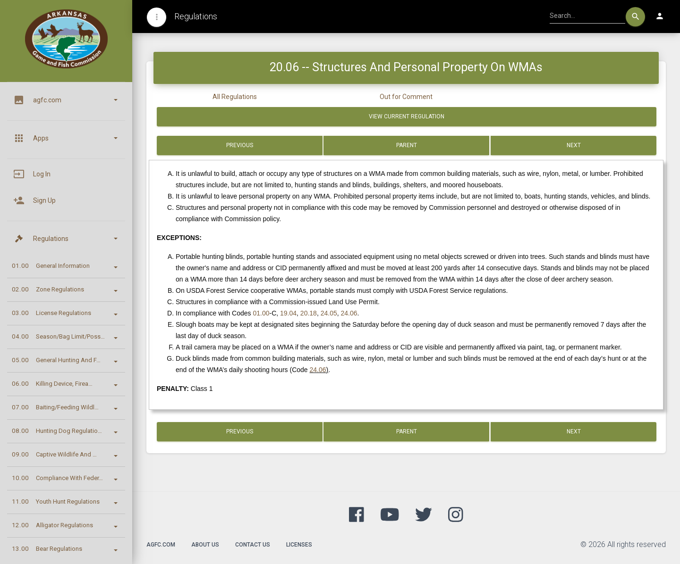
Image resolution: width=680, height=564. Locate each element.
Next (573, 145)
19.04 (288, 313)
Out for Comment (406, 96)
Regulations (195, 16)
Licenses (299, 544)
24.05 (329, 313)
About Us (205, 544)
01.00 (261, 313)
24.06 (349, 313)
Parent (406, 145)
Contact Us (252, 544)
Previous (239, 145)
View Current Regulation (406, 116)
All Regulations (234, 96)
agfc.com (160, 544)
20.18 (308, 313)
